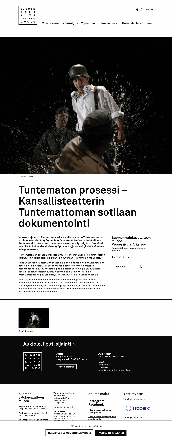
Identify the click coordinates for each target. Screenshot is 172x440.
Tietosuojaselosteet (63, 407)
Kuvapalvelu (59, 403)
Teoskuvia (128, 267)
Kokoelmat (108, 23)
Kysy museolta (60, 400)
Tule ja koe (49, 23)
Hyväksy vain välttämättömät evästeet (69, 432)
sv (147, 9)
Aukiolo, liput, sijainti (47, 344)
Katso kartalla (68, 366)
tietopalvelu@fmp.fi (63, 398)
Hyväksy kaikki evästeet (111, 432)
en (151, 9)
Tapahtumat (89, 23)
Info (148, 23)
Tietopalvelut (131, 23)
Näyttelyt (68, 23)
